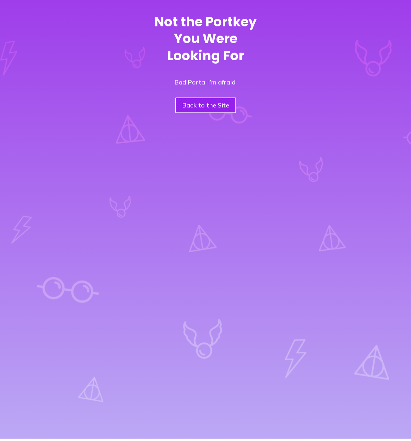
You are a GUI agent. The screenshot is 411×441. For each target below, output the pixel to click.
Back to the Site (205, 102)
